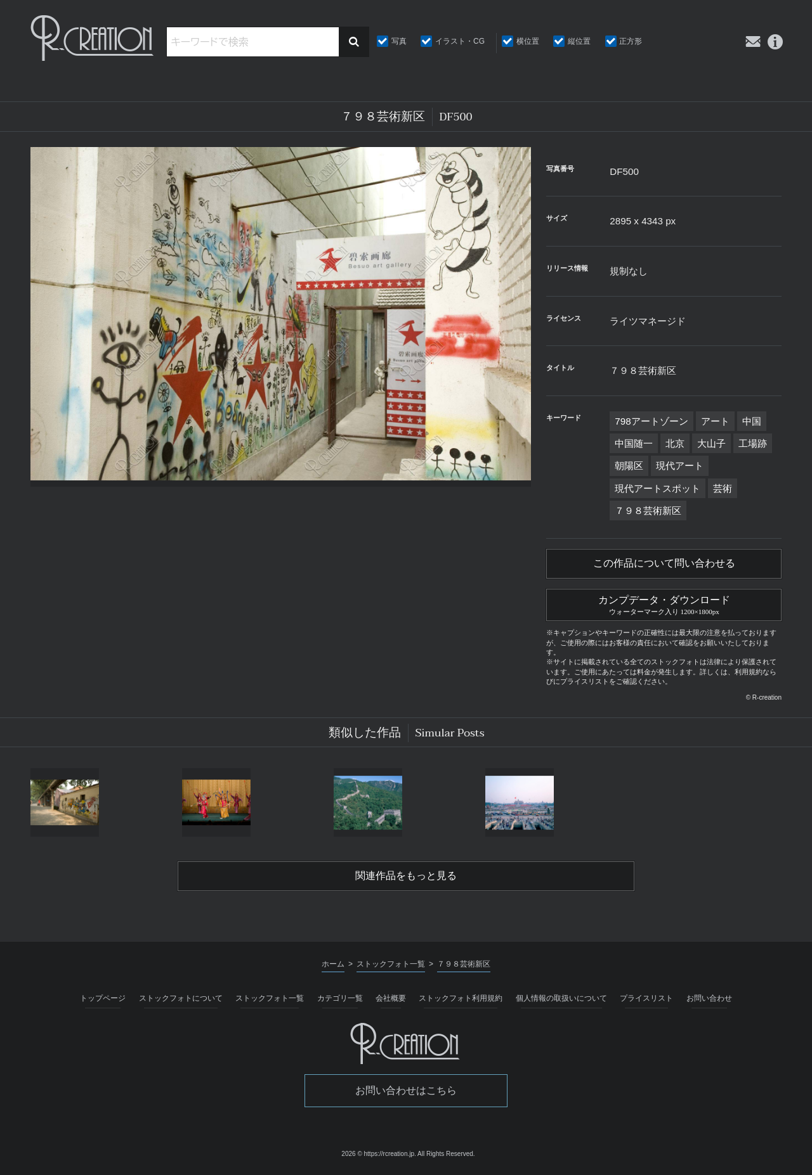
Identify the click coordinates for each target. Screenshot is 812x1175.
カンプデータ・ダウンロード (664, 603)
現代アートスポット (657, 488)
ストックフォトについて (181, 998)
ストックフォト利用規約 (460, 998)
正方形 (630, 41)
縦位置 (579, 41)
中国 (751, 421)
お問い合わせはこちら (406, 1090)
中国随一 (634, 443)
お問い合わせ (709, 998)
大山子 (711, 443)
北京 (674, 443)
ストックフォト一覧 (269, 998)
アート (715, 421)
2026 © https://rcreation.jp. (378, 1153)
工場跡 (752, 443)
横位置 (527, 41)
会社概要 (391, 998)
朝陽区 (629, 465)
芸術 (722, 488)
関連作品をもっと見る (406, 876)
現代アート (680, 465)
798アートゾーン (651, 421)
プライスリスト (646, 998)
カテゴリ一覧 (340, 998)
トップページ (103, 998)
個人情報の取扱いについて (561, 998)
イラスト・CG (460, 41)
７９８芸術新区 (648, 510)
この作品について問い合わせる (664, 563)
